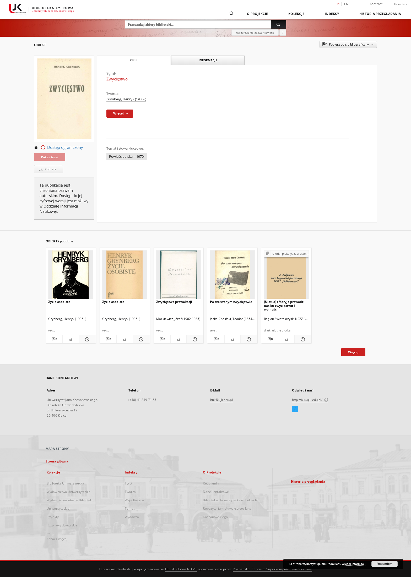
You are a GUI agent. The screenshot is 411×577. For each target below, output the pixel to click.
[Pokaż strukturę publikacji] (286, 254)
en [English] (346, 4)
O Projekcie (257, 14)
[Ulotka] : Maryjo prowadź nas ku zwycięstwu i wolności (284, 305)
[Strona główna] (231, 13)
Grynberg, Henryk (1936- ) (126, 99)
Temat (129, 508)
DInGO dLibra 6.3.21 (181, 569)
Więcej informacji (353, 563)
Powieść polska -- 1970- (127, 156)
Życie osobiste (59, 302)
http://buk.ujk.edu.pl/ (310, 400)
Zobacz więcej (57, 539)
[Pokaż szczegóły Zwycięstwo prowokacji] (194, 339)
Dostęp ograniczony (58, 147)
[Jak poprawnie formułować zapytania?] (282, 32)
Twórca (130, 491)
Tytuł (128, 483)
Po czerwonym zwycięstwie (231, 302)
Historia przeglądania (380, 14)
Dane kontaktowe (216, 491)
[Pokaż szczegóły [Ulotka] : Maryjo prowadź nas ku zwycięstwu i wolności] (302, 339)
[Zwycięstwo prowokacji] (178, 276)
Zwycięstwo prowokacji (174, 302)
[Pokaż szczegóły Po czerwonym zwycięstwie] (248, 339)
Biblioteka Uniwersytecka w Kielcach (230, 500)
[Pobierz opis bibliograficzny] (54, 339)
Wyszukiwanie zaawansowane (255, 32)
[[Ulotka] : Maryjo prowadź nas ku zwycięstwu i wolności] (286, 276)
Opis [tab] (133, 60)
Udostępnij (402, 4)
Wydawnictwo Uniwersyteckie (68, 491)
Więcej (353, 352)
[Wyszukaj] (278, 24)
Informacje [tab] (208, 60)
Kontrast (376, 4)
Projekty (53, 517)
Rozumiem (385, 564)
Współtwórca (134, 500)
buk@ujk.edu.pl (221, 400)
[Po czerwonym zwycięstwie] (232, 276)
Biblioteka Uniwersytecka (65, 483)
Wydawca (132, 517)
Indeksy (332, 14)
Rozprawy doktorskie (62, 525)
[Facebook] (295, 409)
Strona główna (57, 461)
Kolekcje (296, 14)
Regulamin (211, 483)
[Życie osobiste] (70, 276)
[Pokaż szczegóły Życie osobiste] (86, 339)
